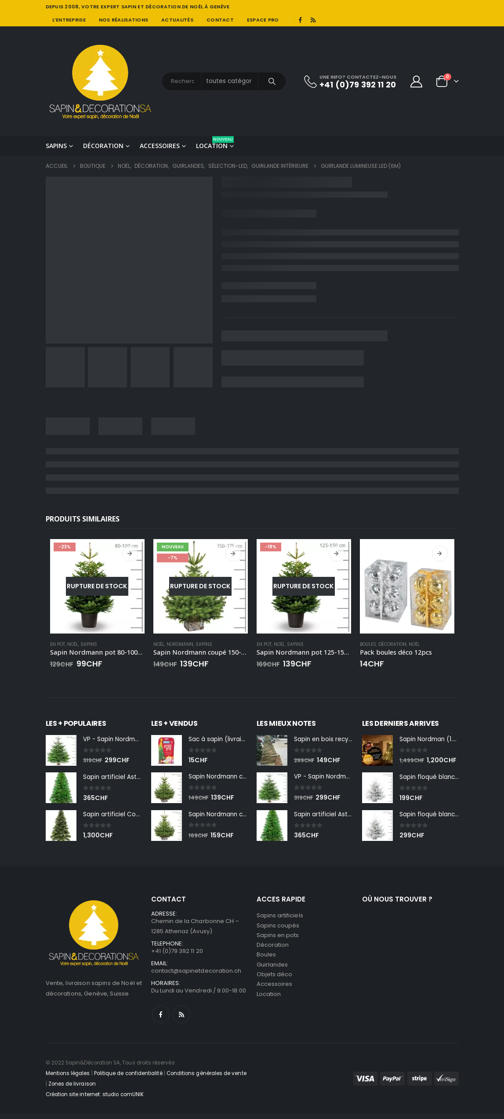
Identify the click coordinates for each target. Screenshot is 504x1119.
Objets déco (275, 981)
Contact (220, 19)
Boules (368, 644)
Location (215, 143)
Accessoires (160, 145)
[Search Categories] (229, 81)
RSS (181, 1019)
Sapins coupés (278, 928)
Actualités (177, 19)
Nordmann (180, 644)
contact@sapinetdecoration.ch (196, 975)
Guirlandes (272, 970)
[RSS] (313, 19)
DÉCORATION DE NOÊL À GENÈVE (187, 6)
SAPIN (128, 6)
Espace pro (263, 19)
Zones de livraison (72, 1089)
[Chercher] (272, 81)
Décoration (103, 145)
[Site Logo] (101, 81)
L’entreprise (69, 19)
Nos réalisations (123, 19)
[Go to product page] (97, 586)
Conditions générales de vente (207, 1078)
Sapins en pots (278, 938)
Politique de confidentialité (128, 1078)
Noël (72, 644)
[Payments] (406, 1083)
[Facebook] (300, 19)
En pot (57, 644)
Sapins (56, 145)
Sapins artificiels (280, 917)
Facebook (161, 1019)
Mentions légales (68, 1078)
